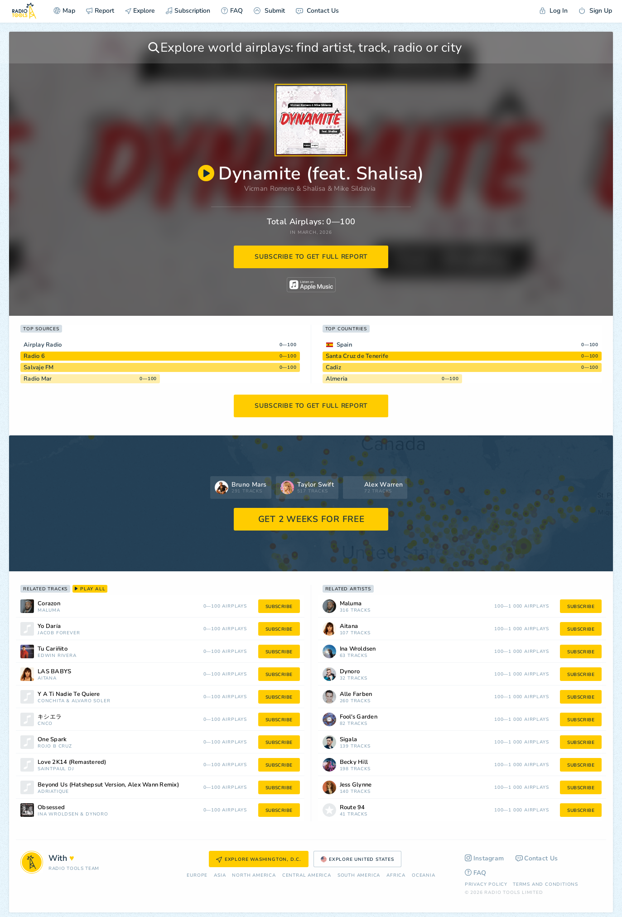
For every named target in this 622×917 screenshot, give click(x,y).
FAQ (232, 10)
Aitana (47, 678)
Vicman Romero (269, 188)
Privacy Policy (486, 884)
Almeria (337, 379)
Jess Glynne (356, 784)
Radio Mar (38, 379)
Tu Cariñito (53, 649)
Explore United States (357, 859)
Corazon (49, 603)
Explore (140, 10)
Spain (344, 345)
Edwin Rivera (57, 655)
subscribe (279, 606)
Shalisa (314, 188)
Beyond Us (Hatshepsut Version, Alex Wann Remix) (108, 784)
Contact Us (317, 10)
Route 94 (352, 807)
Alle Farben (356, 694)
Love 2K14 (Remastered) (72, 762)
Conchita (51, 701)
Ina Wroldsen (58, 814)
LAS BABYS (54, 671)
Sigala (348, 739)
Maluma (49, 610)
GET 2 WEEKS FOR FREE (311, 519)
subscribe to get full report (311, 256)
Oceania (423, 876)
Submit (269, 10)
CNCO (45, 723)
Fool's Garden (358, 716)
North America (253, 876)
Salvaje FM (39, 367)
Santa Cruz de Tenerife (357, 356)
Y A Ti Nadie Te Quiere (69, 694)
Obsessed (51, 807)
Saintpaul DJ (56, 769)
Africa (395, 876)
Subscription (188, 10)
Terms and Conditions (545, 884)
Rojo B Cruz (55, 746)
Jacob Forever (59, 633)
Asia (220, 876)
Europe (197, 876)
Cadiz (333, 367)
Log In (554, 10)
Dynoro (97, 814)
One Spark (52, 739)
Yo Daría (49, 626)
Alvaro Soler (91, 701)
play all (90, 589)
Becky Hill (354, 762)
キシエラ (50, 716)
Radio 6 (34, 356)
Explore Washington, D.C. (258, 859)
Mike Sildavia (355, 188)
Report (100, 10)
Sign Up (595, 10)
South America (359, 876)
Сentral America (306, 876)
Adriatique (53, 791)
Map (64, 10)
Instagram (484, 858)
